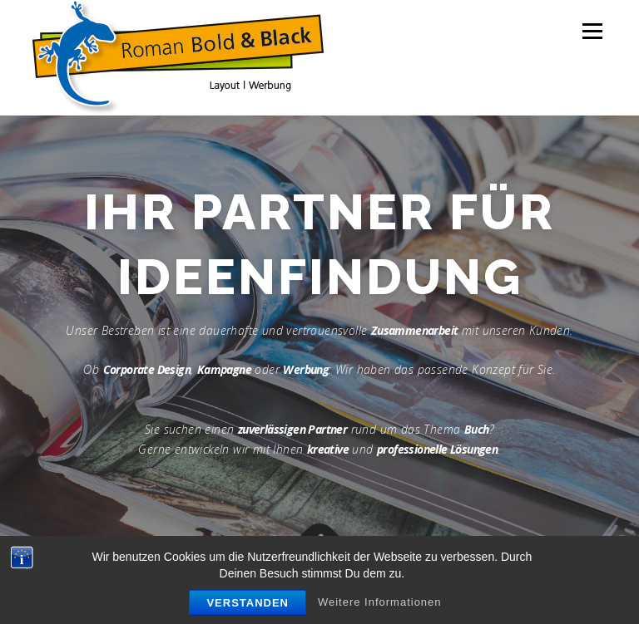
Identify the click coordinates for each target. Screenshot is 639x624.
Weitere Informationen (380, 602)
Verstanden (247, 603)
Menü (592, 30)
